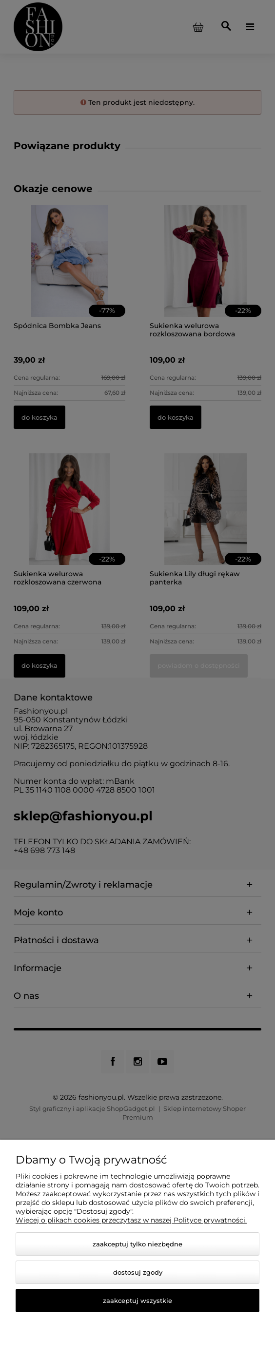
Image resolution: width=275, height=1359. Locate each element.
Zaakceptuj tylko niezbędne (137, 1244)
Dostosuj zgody (137, 1272)
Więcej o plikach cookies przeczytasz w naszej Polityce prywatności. (131, 1220)
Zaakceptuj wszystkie (137, 1300)
